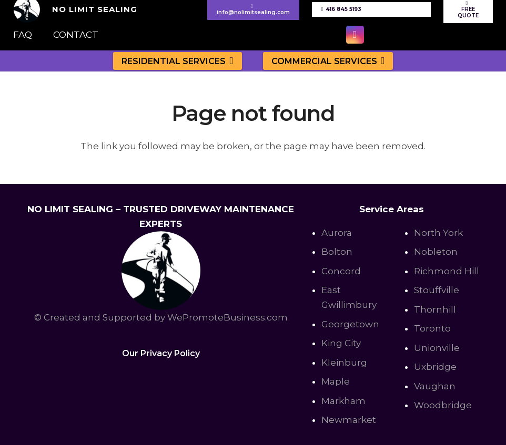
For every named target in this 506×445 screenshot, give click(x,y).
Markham (343, 401)
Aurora (336, 232)
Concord (341, 271)
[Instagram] (355, 35)
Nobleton (436, 251)
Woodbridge (443, 405)
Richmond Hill (446, 271)
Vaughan (435, 386)
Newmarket (348, 420)
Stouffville (436, 290)
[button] (230, 61)
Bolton (336, 251)
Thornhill (435, 309)
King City (341, 343)
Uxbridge (435, 366)
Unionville (437, 348)
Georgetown (350, 324)
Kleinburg (344, 362)
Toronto (432, 328)
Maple (335, 381)
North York (438, 232)
